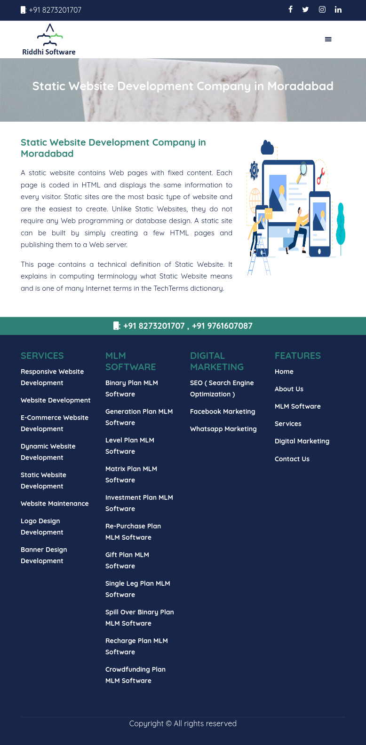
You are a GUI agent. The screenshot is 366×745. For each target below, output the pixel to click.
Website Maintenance (55, 503)
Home (284, 371)
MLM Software (298, 406)
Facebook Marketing (222, 411)
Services (288, 423)
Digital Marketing (302, 441)
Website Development (56, 400)
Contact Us (292, 459)
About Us (289, 389)
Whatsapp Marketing (223, 429)
